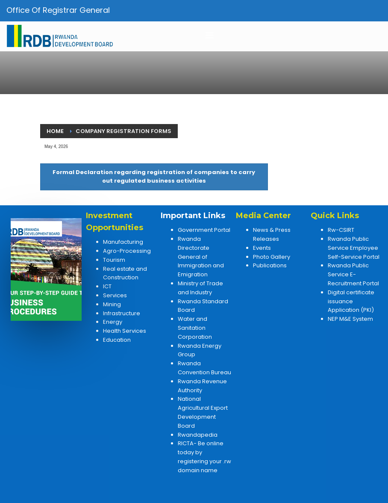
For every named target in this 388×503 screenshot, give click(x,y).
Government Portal (204, 230)
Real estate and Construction (125, 273)
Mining (112, 304)
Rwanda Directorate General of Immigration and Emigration (201, 256)
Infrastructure (121, 313)
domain (189, 470)
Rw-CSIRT (341, 230)
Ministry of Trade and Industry (200, 287)
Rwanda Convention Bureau (204, 367)
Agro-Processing (127, 251)
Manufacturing (123, 242)
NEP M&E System (350, 319)
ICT (107, 286)
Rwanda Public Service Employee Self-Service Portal (353, 248)
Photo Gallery (271, 257)
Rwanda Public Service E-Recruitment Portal (353, 274)
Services (115, 295)
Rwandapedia (198, 435)
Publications (270, 265)
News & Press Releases (272, 234)
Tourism (114, 260)
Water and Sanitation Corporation (195, 328)
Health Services (124, 331)
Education (117, 340)
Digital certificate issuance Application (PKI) (351, 301)
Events (262, 248)
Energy (112, 322)
